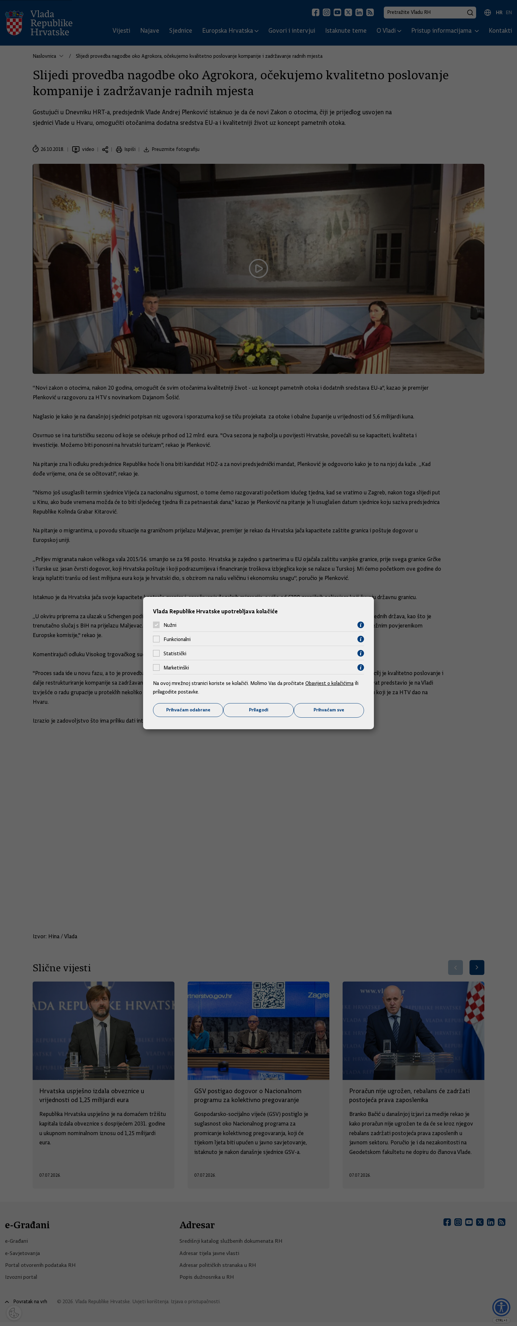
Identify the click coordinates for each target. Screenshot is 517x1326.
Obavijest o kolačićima (330, 683)
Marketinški (176, 667)
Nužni (170, 625)
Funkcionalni (177, 639)
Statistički (175, 653)
